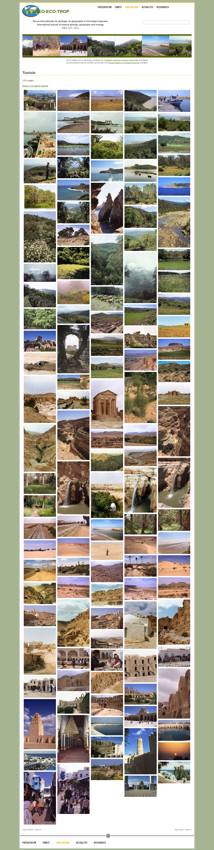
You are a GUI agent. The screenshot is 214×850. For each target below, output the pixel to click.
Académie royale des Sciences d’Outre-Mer (121, 60)
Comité (122, 8)
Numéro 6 (188, 829)
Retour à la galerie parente (35, 86)
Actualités (151, 8)
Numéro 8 (38, 829)
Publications (136, 8)
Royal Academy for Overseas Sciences (124, 62)
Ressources (167, 8)
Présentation (109, 8)
